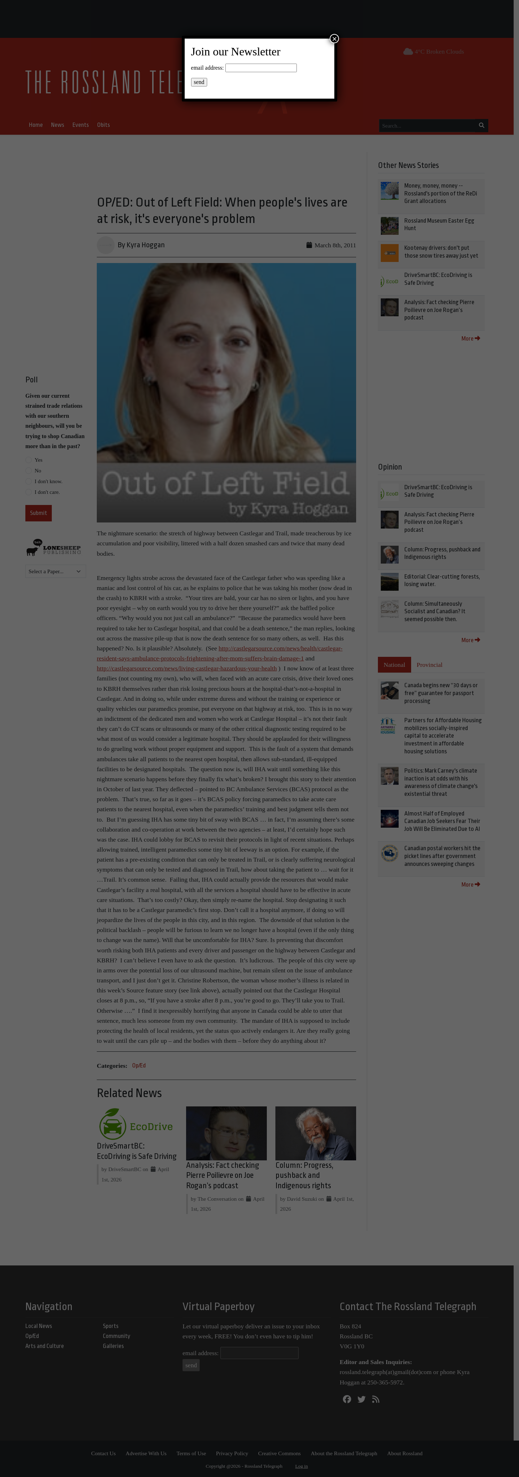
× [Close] (334, 38)
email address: (207, 68)
